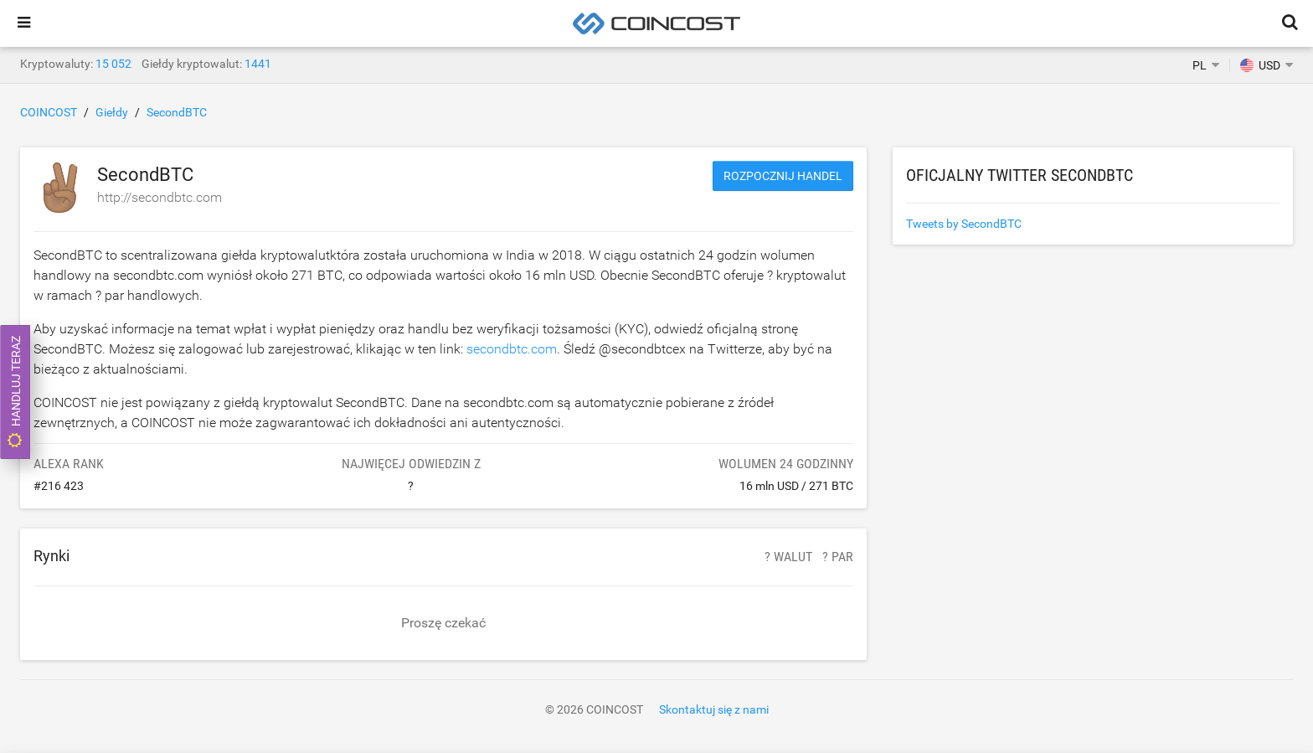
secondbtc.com (511, 349)
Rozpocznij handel (782, 176)
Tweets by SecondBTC (964, 223)
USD (1260, 65)
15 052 (113, 63)
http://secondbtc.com (159, 197)
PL (1199, 65)
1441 (258, 63)
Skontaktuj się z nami (714, 709)
